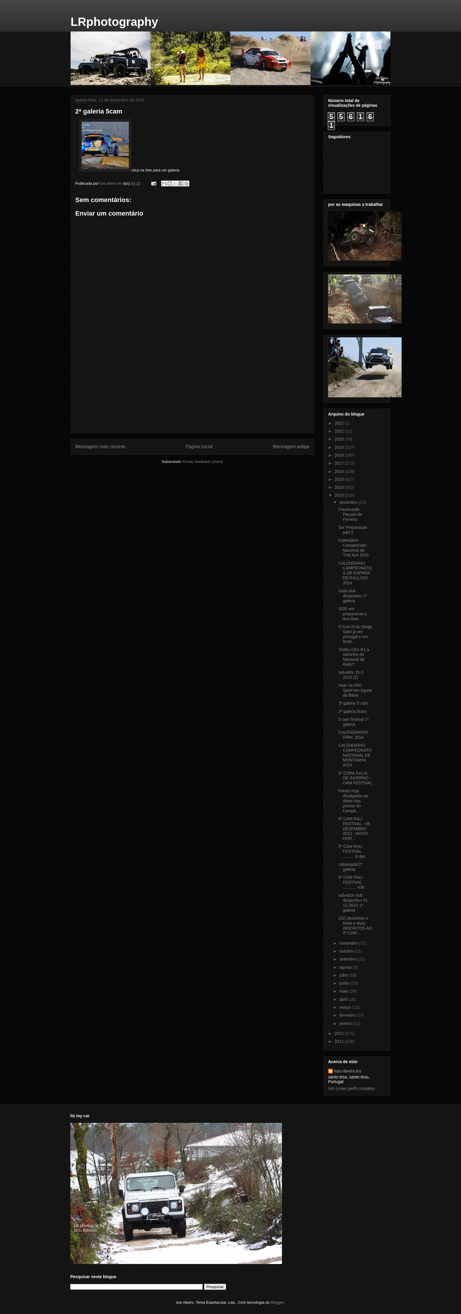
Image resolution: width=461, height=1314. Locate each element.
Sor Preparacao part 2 (352, 530)
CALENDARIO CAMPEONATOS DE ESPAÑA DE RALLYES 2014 (355, 573)
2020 (340, 439)
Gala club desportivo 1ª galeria (352, 595)
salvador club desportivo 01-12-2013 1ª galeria (353, 902)
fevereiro (347, 1015)
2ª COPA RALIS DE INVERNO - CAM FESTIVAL (355, 778)
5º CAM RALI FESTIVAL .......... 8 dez (351, 851)
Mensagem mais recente (100, 446)
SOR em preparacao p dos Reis (352, 613)
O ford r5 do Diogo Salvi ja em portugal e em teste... (355, 634)
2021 (340, 431)
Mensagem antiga (291, 446)
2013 (340, 495)
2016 (340, 471)
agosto (346, 967)
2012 (340, 1033)
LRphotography (114, 21)
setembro (348, 959)
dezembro (349, 502)
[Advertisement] (192, 391)
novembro (349, 943)
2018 (340, 455)
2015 (340, 479)
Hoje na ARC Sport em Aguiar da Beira (355, 690)
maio (344, 991)
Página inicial (199, 446)
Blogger (277, 1302)
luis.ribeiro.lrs (347, 1071)
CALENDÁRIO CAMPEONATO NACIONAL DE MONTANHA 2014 (355, 755)
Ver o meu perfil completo (351, 1088)
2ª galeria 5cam (352, 711)
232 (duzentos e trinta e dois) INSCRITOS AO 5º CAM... (355, 925)
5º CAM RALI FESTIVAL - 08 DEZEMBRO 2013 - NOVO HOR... (354, 828)
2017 (340, 463)
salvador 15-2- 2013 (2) (351, 675)
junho (344, 983)
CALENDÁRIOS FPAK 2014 (353, 735)
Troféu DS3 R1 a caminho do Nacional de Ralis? (353, 657)
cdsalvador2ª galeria (350, 867)
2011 (340, 1041)
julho (344, 975)
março (345, 1007)
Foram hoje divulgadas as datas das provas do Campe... (353, 800)
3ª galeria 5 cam (353, 703)
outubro (346, 951)
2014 (340, 487)
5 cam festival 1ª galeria (353, 722)
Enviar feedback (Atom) (203, 461)
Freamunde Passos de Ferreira (350, 514)
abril (343, 999)
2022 (340, 423)
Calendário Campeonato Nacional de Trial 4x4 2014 (353, 547)
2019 (340, 447)
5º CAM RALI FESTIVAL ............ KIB (351, 882)
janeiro (346, 1023)
